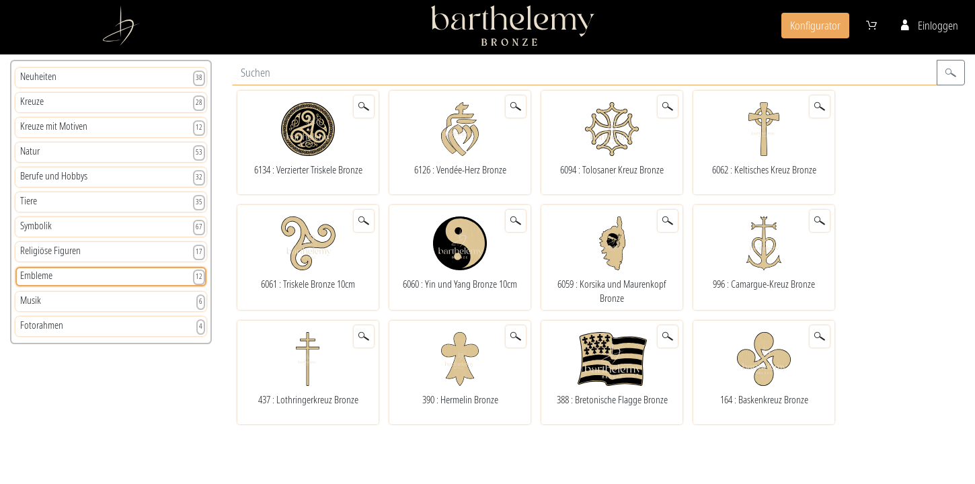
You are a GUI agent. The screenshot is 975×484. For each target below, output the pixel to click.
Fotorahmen (112, 327)
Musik (112, 302)
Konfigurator (815, 25)
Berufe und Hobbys (112, 177)
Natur (112, 153)
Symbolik (112, 227)
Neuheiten (112, 78)
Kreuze (112, 103)
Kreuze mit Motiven (112, 128)
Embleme (112, 277)
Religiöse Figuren (112, 252)
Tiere (112, 202)
